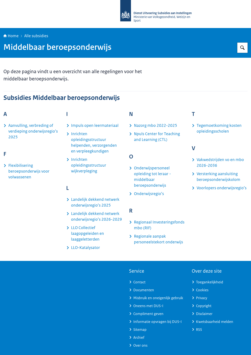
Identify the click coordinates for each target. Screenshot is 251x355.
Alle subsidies (36, 35)
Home (11, 35)
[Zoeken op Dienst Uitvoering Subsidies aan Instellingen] (242, 48)
